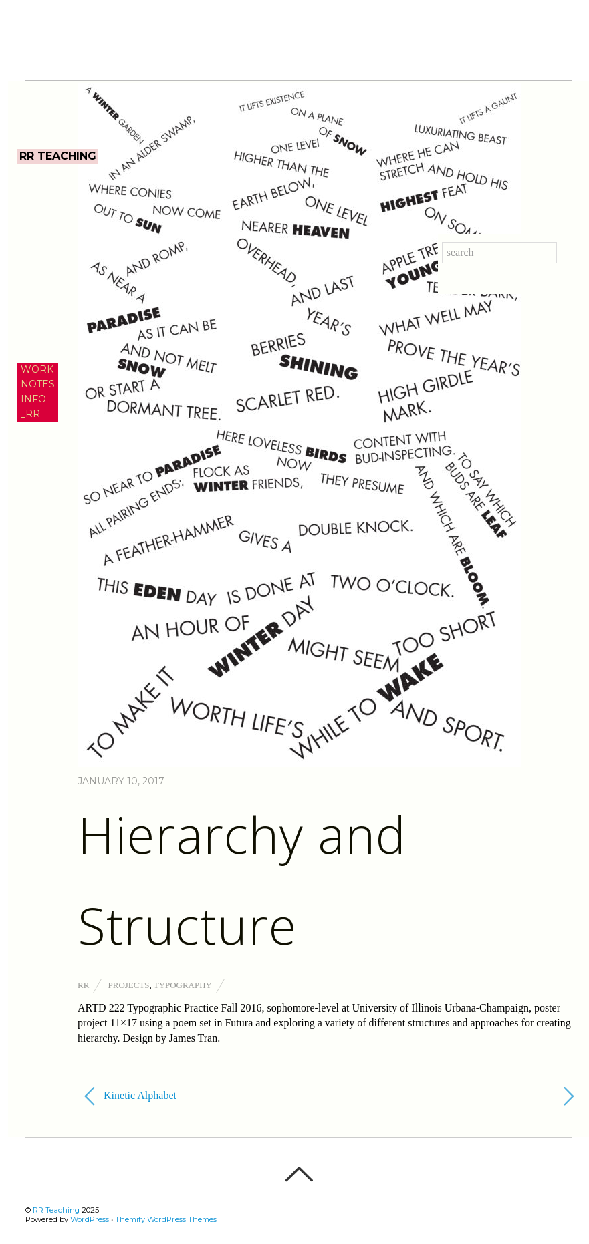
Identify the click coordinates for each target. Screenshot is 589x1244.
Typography (183, 985)
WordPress (89, 1219)
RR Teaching (56, 1210)
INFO (33, 399)
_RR (30, 414)
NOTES (38, 384)
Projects (129, 985)
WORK (37, 369)
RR (83, 985)
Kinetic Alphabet (130, 1096)
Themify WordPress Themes (166, 1219)
